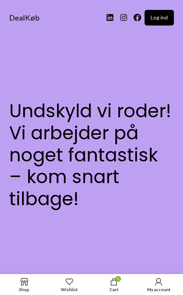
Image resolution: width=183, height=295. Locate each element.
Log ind (159, 17)
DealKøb (24, 17)
